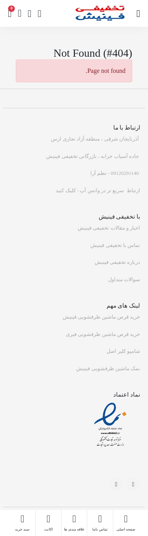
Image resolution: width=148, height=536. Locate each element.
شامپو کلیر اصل (124, 351)
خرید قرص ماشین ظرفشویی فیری (103, 334)
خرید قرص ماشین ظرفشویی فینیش (101, 317)
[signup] (39, 14)
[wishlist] (29, 14)
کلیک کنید (65, 190)
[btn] (19, 13)
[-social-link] (133, 484)
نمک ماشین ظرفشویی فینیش (108, 368)
